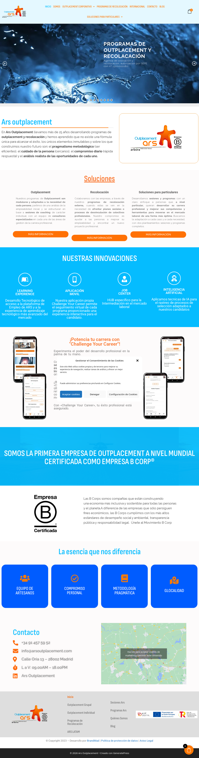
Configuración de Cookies (123, 394)
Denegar (95, 394)
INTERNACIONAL (137, 6)
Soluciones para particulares (104, 16)
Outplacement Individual (81, 713)
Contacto (152, 6)
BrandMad (93, 740)
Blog (162, 6)
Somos (56, 6)
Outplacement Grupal (79, 705)
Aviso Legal (146, 740)
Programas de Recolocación (112, 6)
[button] (137, 360)
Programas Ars (118, 710)
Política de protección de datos (119, 740)
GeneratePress (121, 753)
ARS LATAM (73, 732)
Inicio (48, 6)
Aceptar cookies (71, 394)
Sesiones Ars (117, 702)
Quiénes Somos (119, 718)
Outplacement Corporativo (78, 6)
